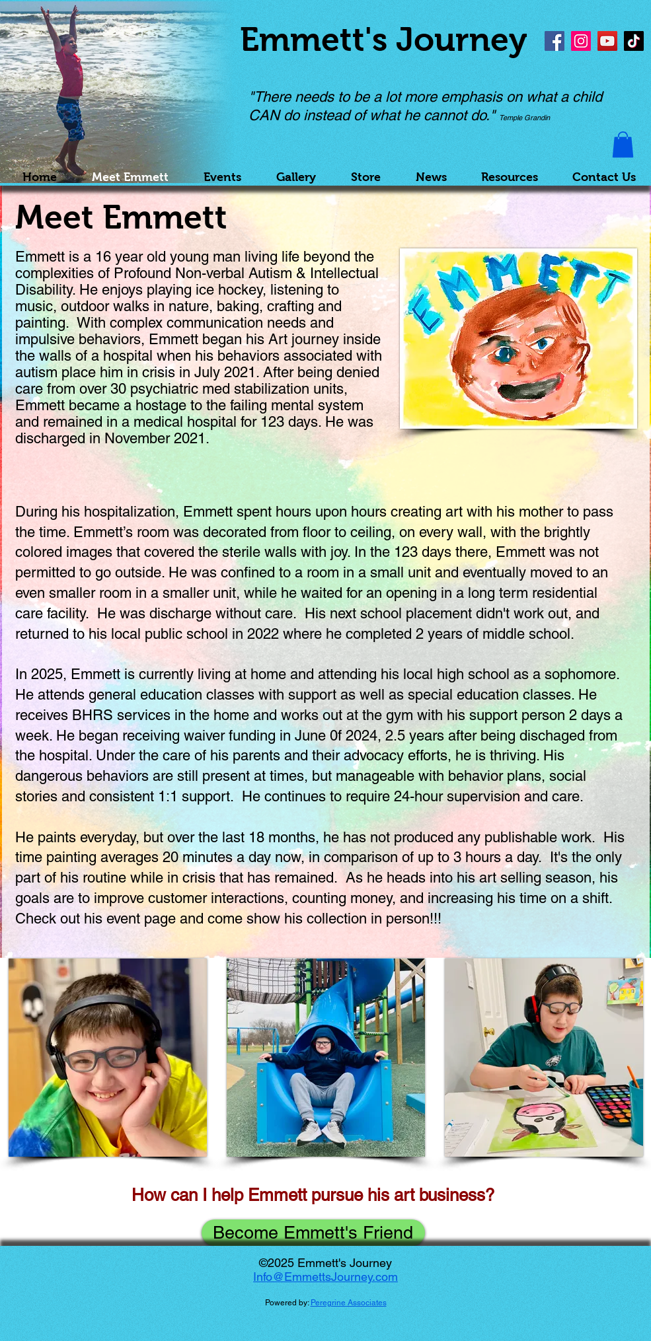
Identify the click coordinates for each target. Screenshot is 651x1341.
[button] (623, 144)
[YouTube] (607, 41)
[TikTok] (634, 41)
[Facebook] (554, 41)
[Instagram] (581, 41)
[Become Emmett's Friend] (313, 1232)
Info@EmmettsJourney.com (325, 1277)
